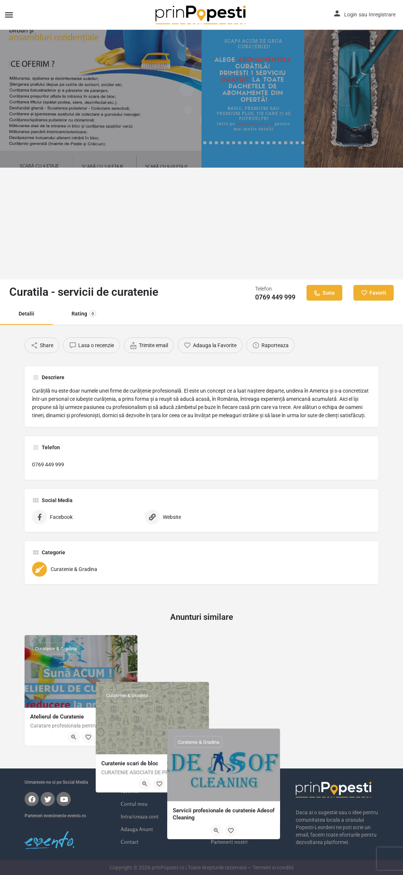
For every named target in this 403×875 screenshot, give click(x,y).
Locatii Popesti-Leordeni (238, 791)
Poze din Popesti (229, 829)
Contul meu (134, 804)
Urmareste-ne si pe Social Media (56, 782)
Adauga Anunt (137, 829)
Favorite (130, 791)
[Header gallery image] (101, 84)
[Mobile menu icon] (9, 14)
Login (350, 15)
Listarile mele (136, 778)
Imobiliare (222, 816)
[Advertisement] (201, 223)
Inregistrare (382, 15)
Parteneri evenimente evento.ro (55, 815)
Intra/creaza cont (140, 816)
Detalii (26, 314)
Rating (84, 313)
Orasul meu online (232, 778)
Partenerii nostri (229, 841)
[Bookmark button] (88, 737)
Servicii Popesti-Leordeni (239, 804)
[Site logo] (202, 15)
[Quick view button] (74, 737)
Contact (130, 841)
